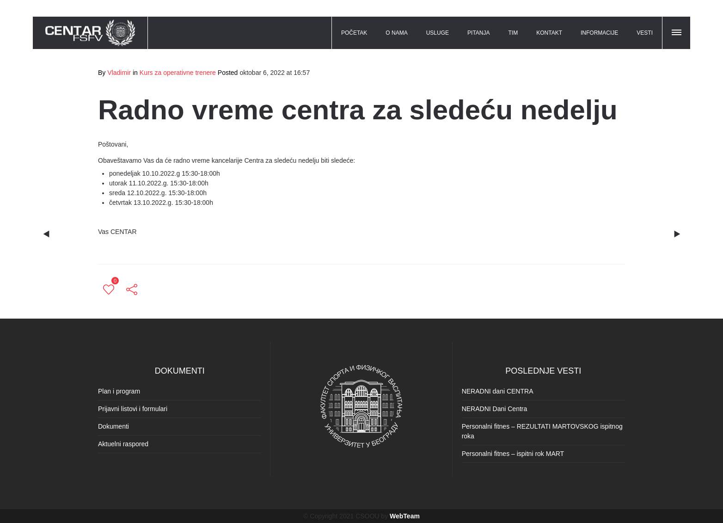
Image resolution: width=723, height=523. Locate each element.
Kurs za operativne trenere (178, 72)
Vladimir (119, 72)
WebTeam (405, 516)
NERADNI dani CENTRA (497, 391)
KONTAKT (549, 33)
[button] (677, 31)
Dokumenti (113, 426)
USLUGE (437, 33)
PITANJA (478, 33)
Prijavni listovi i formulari (132, 408)
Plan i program (119, 391)
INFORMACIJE (599, 33)
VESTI (645, 33)
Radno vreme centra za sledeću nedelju (358, 109)
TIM (513, 33)
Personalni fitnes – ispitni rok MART (513, 453)
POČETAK (354, 33)
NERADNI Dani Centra (494, 408)
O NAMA (396, 33)
